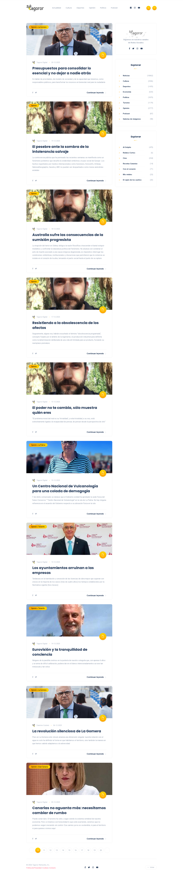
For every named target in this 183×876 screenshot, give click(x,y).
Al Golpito (127, 147)
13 (57, 850)
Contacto (52, 868)
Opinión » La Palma (38, 445)
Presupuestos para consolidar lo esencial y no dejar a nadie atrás (61, 71)
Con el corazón (129, 169)
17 (82, 850)
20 (101, 850)
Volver (151, 867)
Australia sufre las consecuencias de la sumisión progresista (67, 237)
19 (94, 850)
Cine (125, 158)
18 (88, 850)
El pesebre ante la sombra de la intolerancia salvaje (60, 149)
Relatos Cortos (129, 153)
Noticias (126, 76)
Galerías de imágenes (132, 119)
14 (63, 850)
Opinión (92, 8)
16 (76, 850)
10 (38, 850)
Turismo (126, 103)
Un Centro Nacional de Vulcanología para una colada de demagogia (65, 489)
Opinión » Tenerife (38, 527)
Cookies (45, 868)
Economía (127, 92)
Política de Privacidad (33, 868)
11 (44, 850)
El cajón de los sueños (132, 180)
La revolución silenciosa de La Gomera (66, 731)
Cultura (69, 8)
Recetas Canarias (130, 164)
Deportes (80, 8)
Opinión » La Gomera (38, 27)
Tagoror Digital (39, 62)
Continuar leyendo (96, 92)
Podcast (114, 8)
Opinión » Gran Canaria (39, 767)
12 (50, 850)
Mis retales (127, 174)
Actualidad (56, 8)
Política (103, 8)
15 (69, 850)
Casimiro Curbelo (40, 725)
